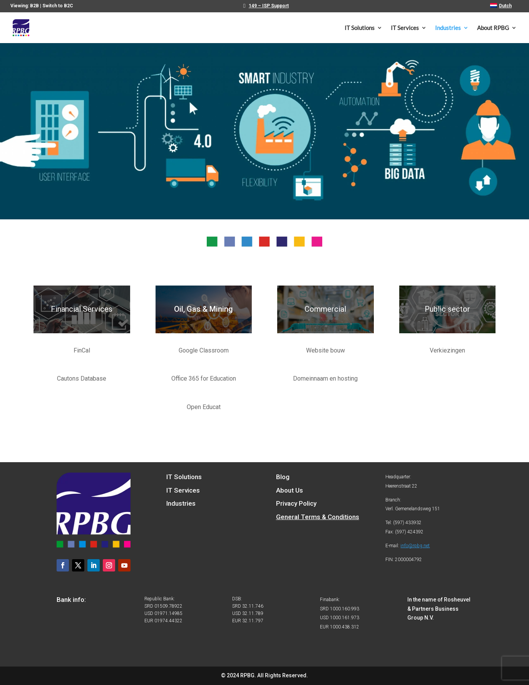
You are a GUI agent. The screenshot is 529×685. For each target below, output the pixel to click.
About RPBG (493, 28)
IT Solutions (360, 28)
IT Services (405, 28)
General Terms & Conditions (317, 517)
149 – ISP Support (269, 5)
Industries (448, 28)
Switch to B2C (57, 5)
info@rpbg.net (415, 545)
